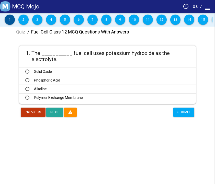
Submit (183, 112)
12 (161, 20)
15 (203, 20)
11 (147, 20)
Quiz (20, 31)
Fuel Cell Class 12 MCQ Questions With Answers (80, 31)
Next (56, 112)
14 (189, 20)
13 (175, 20)
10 (134, 20)
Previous (34, 112)
